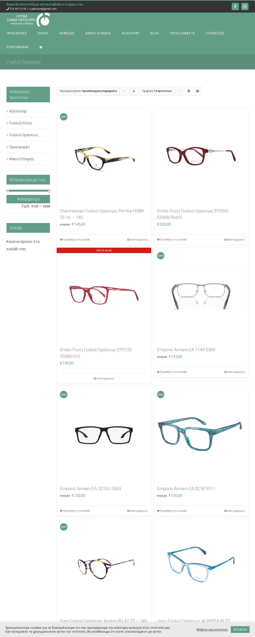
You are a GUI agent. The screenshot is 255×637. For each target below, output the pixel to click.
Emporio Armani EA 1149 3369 (186, 349)
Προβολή (157, 91)
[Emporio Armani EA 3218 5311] (201, 434)
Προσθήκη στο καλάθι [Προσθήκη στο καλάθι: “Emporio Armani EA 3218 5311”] (173, 510)
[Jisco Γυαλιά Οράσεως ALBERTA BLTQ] (201, 566)
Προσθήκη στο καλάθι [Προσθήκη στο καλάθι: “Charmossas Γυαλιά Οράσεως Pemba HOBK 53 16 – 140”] (76, 239)
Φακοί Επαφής (21, 159)
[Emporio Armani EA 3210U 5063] (104, 434)
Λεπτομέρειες (139, 239)
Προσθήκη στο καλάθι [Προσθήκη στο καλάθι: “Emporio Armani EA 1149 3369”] (173, 372)
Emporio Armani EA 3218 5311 (186, 488)
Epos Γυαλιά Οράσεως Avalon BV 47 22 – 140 (103, 621)
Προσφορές (19, 147)
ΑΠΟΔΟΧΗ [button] (240, 629)
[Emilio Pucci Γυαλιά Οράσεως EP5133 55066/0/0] (104, 295)
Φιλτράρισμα (28, 199)
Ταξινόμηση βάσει (88, 91)
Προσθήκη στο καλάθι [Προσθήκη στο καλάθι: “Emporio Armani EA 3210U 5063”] (76, 510)
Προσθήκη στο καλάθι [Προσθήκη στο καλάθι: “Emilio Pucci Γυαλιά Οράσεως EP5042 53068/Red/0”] (173, 239)
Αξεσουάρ (18, 111)
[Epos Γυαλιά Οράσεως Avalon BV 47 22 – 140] (104, 566)
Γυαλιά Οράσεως (23, 135)
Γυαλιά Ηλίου (20, 123)
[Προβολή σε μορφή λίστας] (197, 91)
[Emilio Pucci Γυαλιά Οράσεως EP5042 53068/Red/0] (201, 156)
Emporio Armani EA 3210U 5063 (90, 488)
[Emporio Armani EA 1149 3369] (201, 295)
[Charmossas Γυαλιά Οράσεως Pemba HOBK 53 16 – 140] (104, 156)
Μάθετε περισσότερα (212, 630)
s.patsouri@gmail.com (43, 8)
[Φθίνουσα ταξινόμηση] (134, 91)
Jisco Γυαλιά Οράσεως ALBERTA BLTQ (193, 621)
